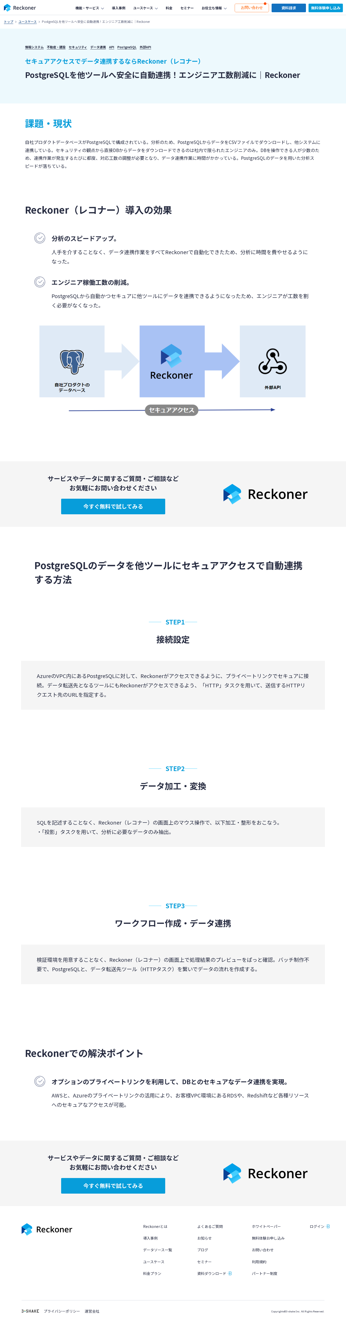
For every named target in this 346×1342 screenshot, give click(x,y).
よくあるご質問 (210, 1232)
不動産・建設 (56, 47)
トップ (8, 21)
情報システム (34, 47)
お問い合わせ (263, 1256)
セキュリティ (78, 47)
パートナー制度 (264, 1279)
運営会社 (92, 1317)
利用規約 (259, 1267)
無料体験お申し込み (268, 1244)
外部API (145, 47)
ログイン (317, 1232)
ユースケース (27, 21)
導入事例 (150, 1244)
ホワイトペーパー (266, 1232)
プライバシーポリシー (62, 1317)
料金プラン (152, 1279)
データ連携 (98, 47)
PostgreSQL (127, 47)
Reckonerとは (155, 1232)
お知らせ (204, 1244)
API (111, 47)
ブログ (202, 1256)
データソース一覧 (157, 1256)
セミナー (204, 1267)
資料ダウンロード (211, 1279)
